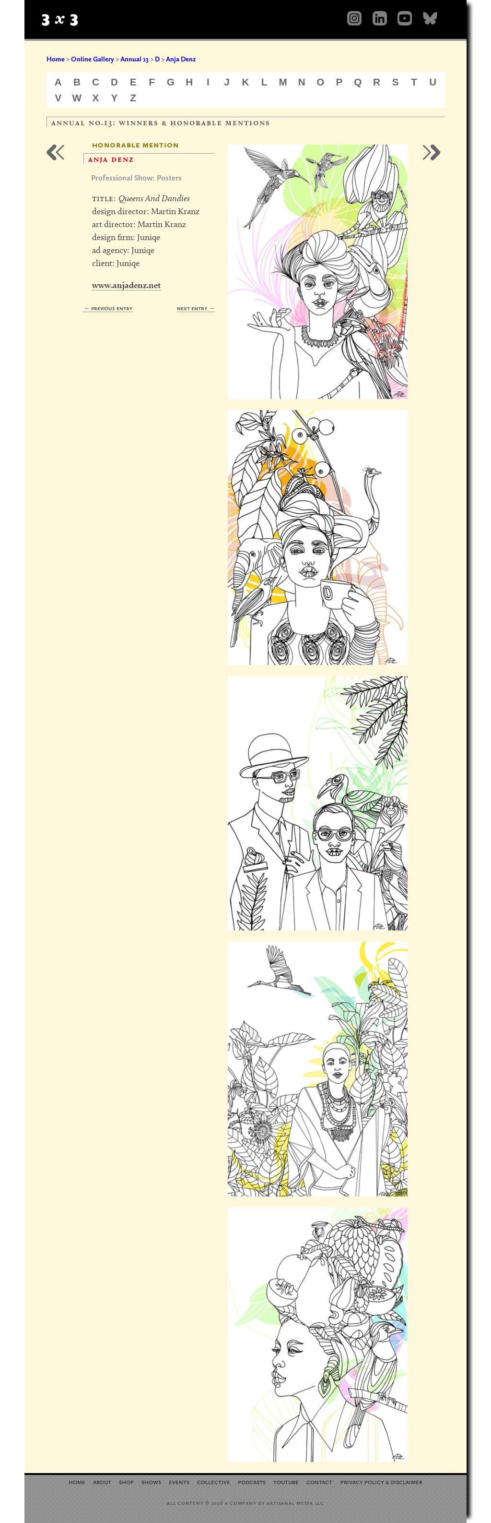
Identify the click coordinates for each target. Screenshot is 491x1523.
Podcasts (252, 1481)
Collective (213, 1481)
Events (179, 1481)
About (102, 1481)
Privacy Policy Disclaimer (381, 1481)
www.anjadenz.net (126, 285)
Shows (151, 1481)
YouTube (286, 1481)
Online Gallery (92, 59)
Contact (319, 1481)
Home (56, 59)
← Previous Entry (107, 308)
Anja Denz (181, 59)
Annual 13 (134, 59)
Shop (126, 1481)
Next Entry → (196, 308)
